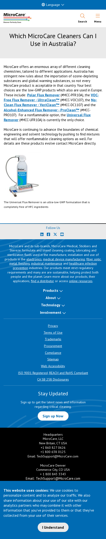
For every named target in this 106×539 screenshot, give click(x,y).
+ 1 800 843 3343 (53, 474)
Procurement (53, 346)
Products (50, 290)
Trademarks (53, 339)
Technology (50, 305)
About (51, 297)
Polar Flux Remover (43, 95)
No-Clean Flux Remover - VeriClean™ (50, 102)
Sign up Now (53, 416)
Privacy (53, 326)
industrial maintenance (46, 263)
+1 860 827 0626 (53, 447)
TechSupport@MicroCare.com (57, 456)
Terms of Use (53, 332)
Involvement (50, 312)
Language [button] (51, 5)
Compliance (53, 353)
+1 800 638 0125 (53, 452)
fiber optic (93, 259)
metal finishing (19, 263)
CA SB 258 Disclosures (53, 379)
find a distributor (42, 281)
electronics (34, 259)
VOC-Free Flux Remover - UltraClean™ (51, 97)
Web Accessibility (53, 366)
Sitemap (53, 359)
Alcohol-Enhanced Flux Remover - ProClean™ (41, 110)
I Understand (53, 527)
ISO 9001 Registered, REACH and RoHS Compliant (53, 373)
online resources (80, 281)
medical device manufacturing (64, 259)
